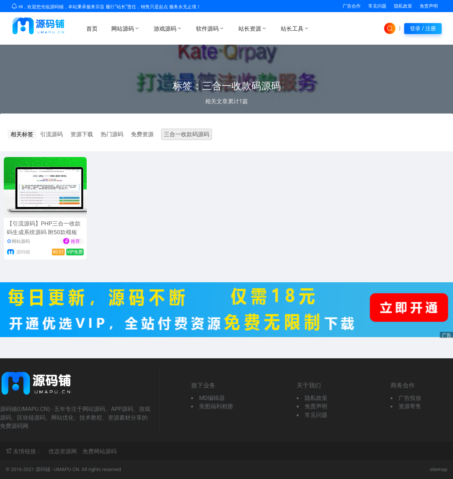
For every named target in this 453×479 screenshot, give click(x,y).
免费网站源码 (100, 451)
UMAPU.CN (66, 469)
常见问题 (377, 6)
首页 (92, 28)
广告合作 (351, 6)
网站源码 (125, 28)
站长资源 (252, 28)
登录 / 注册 (423, 28)
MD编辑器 (212, 398)
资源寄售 (410, 406)
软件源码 (210, 28)
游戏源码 (168, 28)
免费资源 (142, 134)
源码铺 (23, 252)
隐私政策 (403, 6)
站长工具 (295, 28)
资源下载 (81, 134)
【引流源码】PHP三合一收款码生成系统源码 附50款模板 (44, 228)
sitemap (438, 469)
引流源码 (51, 134)
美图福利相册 (216, 406)
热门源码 (112, 134)
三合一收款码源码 (186, 134)
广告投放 (410, 398)
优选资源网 (62, 451)
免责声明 (429, 6)
